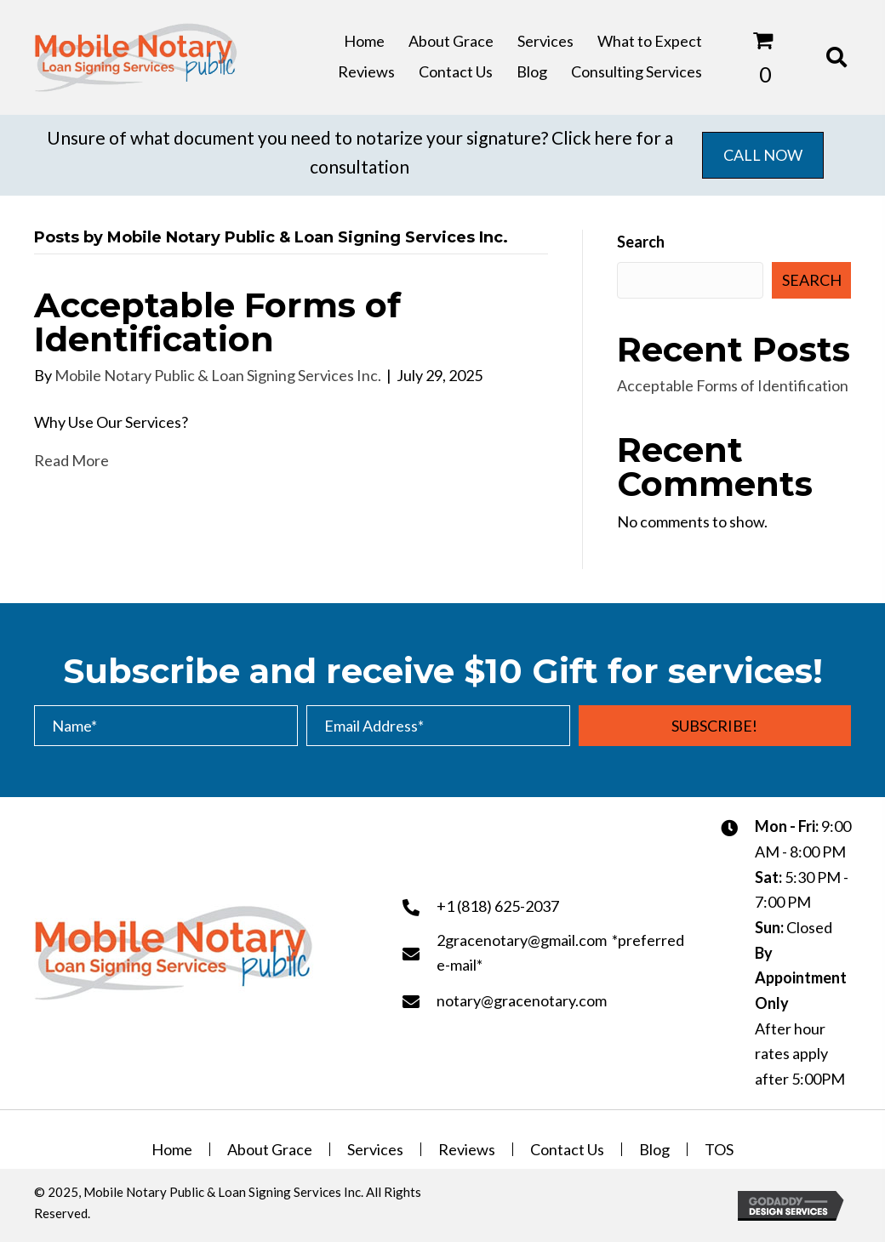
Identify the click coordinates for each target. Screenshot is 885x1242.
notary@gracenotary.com (522, 1000)
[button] (715, 725)
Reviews (466, 1149)
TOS (719, 1149)
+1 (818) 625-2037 (498, 906)
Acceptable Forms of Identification (217, 322)
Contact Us (567, 1149)
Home (171, 1149)
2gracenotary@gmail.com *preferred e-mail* (560, 953)
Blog (654, 1149)
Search (641, 241)
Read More (71, 460)
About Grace (269, 1149)
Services (375, 1149)
